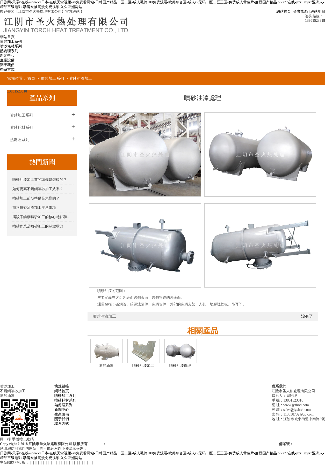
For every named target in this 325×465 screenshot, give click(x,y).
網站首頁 (283, 11)
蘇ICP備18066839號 (309, 444)
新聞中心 (7, 56)
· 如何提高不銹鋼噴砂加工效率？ (37, 189)
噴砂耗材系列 (11, 46)
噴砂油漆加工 (80, 78)
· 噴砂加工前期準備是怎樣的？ (35, 198)
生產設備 (7, 60)
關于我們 (7, 65)
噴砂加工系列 (11, 42)
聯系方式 (7, 69)
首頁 (31, 78)
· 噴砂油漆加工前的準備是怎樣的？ (39, 180)
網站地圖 (317, 11)
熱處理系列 (9, 51)
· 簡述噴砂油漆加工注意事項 (33, 208)
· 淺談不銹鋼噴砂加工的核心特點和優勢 (42, 217)
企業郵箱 (300, 11)
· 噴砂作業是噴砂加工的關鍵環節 (37, 226)
